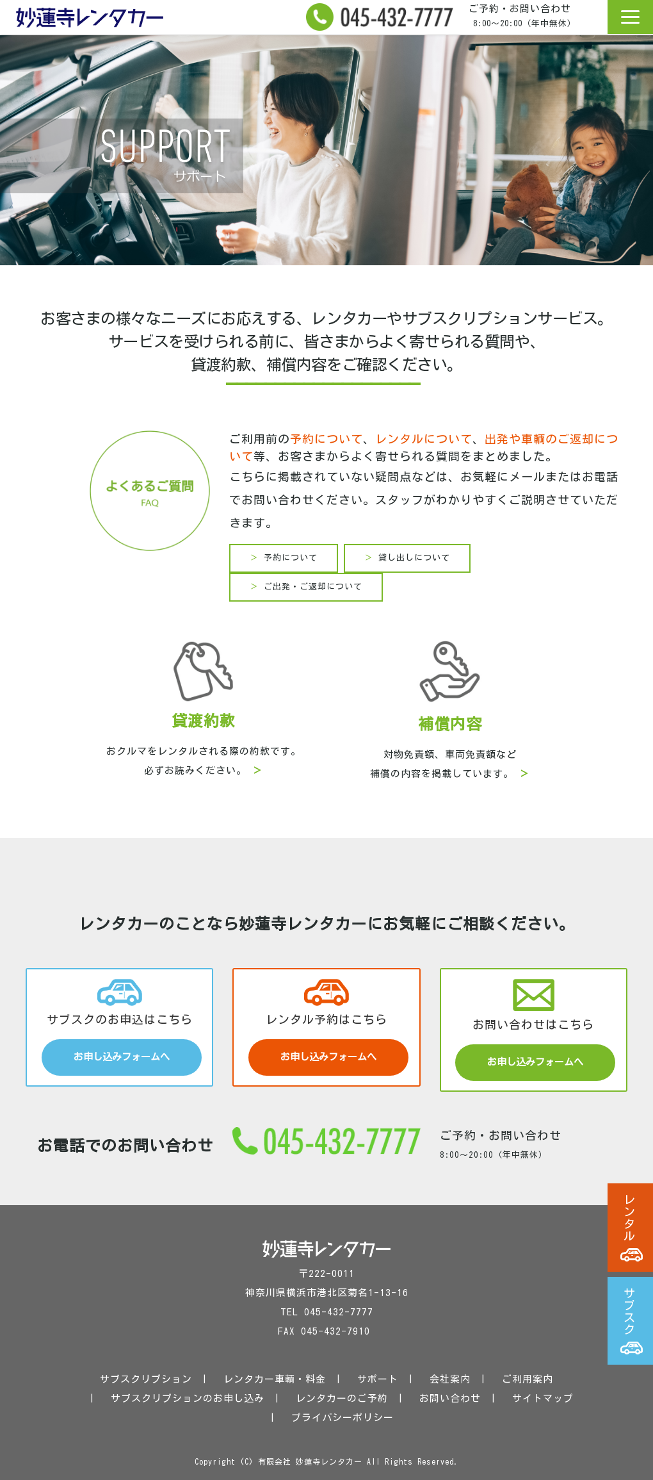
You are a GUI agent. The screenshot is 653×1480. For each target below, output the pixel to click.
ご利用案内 (527, 1379)
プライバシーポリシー (342, 1417)
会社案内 (450, 1379)
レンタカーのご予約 (342, 1398)
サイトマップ (543, 1398)
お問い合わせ (450, 1398)
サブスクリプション (146, 1379)
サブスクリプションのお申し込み (187, 1398)
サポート (377, 1379)
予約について (326, 439)
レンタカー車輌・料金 (274, 1379)
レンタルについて (423, 439)
